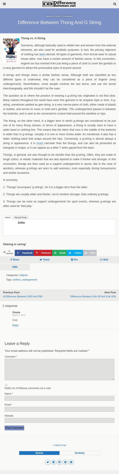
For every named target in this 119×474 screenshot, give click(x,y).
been (43, 54)
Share (16, 259)
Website (9, 419)
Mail (105, 259)
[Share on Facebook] (24, 253)
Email (8, 408)
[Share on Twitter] (75, 253)
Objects (23, 275)
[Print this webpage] (90, 253)
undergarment (29, 279)
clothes (16, 279)
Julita (21, 222)
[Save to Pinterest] (43, 253)
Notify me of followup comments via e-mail (28, 392)
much (40, 143)
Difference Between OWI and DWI (23, 296)
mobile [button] (39, 456)
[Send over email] (59, 253)
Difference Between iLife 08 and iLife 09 (92, 296)
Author (8, 217)
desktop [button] (79, 456)
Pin (76, 259)
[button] (48, 466)
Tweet (46, 259)
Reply (15, 325)
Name (9, 397)
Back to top (60, 449)
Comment (11, 356)
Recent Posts (21, 217)
